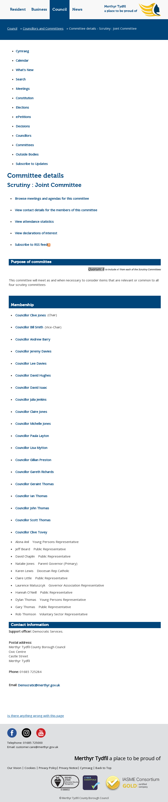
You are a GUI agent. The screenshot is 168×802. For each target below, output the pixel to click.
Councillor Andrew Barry (32, 339)
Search (21, 79)
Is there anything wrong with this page (35, 715)
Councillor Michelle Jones (33, 423)
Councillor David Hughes (33, 375)
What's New (24, 70)
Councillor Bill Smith (29, 327)
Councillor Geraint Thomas (34, 484)
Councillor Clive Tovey (31, 532)
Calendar (22, 60)
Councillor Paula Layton (32, 436)
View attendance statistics (34, 221)
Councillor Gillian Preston (33, 460)
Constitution (24, 98)
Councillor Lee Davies (30, 363)
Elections (22, 107)
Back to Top (104, 768)
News (77, 10)
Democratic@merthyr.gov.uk (39, 685)
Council (59, 10)
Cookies (30, 768)
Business (39, 10)
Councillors (23, 135)
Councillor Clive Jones (30, 315)
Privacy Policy (48, 768)
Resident (18, 10)
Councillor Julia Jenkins (30, 399)
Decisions (23, 126)
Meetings (23, 88)
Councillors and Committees (43, 28)
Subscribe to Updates (32, 164)
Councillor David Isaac (31, 387)
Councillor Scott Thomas (33, 520)
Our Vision (14, 768)
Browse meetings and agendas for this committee (52, 198)
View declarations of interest (36, 233)
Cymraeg (22, 51)
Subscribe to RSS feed (32, 244)
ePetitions (23, 117)
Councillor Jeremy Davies (33, 351)
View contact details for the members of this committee (56, 210)
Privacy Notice (68, 768)
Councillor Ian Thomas (31, 496)
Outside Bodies (27, 154)
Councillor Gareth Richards (34, 472)
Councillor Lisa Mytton (31, 447)
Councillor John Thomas (32, 508)
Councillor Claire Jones (31, 411)
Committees (25, 145)
